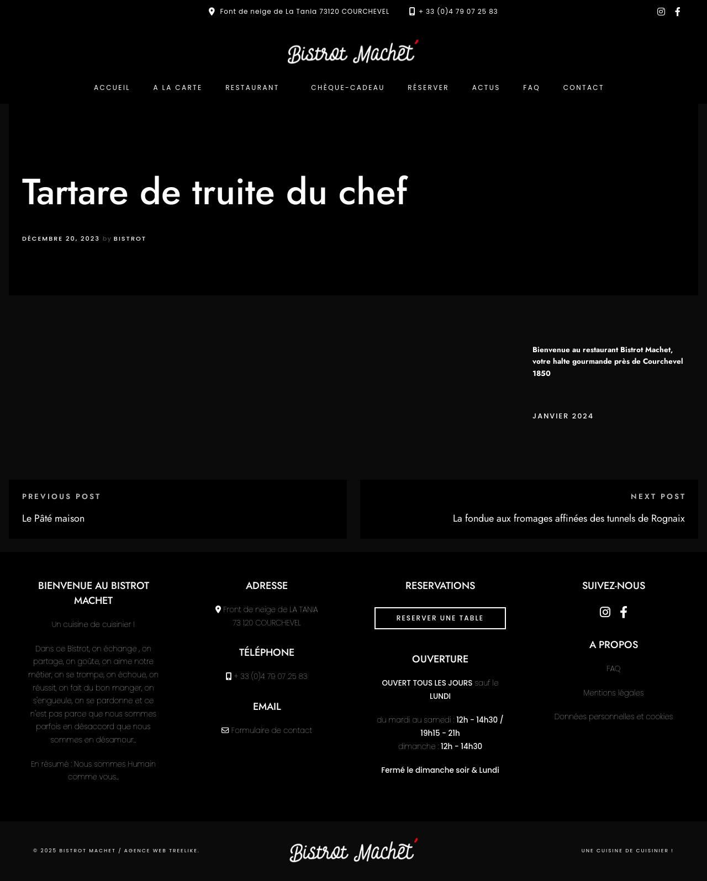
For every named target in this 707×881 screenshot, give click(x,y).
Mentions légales (614, 693)
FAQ (531, 87)
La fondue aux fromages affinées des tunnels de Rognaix (569, 518)
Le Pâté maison (53, 518)
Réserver (428, 87)
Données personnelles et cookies (614, 717)
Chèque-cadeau (347, 87)
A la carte (177, 87)
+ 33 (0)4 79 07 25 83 (458, 11)
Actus (486, 87)
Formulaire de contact (271, 730)
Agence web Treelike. (162, 850)
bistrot (130, 238)
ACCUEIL (112, 87)
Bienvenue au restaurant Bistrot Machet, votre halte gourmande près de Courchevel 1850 (607, 361)
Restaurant (252, 87)
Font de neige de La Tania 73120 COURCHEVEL (304, 11)
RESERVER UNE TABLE (440, 618)
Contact (583, 87)
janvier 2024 (563, 416)
